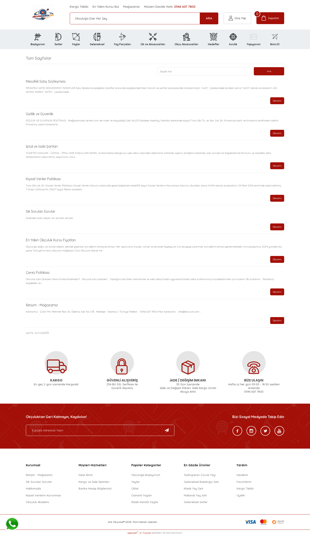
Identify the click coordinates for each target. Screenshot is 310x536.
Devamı (277, 100)
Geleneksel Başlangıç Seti (201, 481)
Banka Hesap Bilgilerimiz (95, 488)
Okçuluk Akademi (37, 502)
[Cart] (270, 18)
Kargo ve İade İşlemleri (94, 481)
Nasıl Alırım (86, 475)
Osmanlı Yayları (141, 495)
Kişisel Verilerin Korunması (43, 495)
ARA (209, 18)
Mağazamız (131, 7)
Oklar (135, 488)
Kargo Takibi (79, 7)
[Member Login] (237, 18)
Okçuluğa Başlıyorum (145, 475)
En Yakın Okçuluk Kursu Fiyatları (51, 240)
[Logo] (37, 14)
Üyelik (241, 495)
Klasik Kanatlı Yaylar (144, 502)
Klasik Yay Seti (193, 488)
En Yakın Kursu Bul (106, 7)
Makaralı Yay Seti (195, 495)
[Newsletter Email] (100, 430)
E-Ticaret (145, 532)
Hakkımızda (33, 488)
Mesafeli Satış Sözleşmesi (45, 81)
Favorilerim (244, 481)
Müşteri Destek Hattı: (169, 7)
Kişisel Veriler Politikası (43, 179)
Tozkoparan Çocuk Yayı (200, 475)
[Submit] (166, 430)
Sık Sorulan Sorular (40, 211)
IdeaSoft (132, 532)
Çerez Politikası (38, 273)
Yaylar (135, 481)
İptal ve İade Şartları (42, 146)
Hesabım (242, 475)
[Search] (144, 18)
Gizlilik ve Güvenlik (39, 114)
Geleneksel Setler (196, 502)
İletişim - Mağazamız (42, 305)
